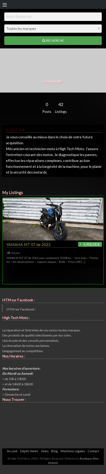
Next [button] (98, 215)
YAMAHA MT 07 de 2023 (28, 244)
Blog (54, 451)
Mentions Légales (72, 451)
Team (44, 451)
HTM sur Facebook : (21, 309)
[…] (83, 261)
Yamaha (15, 252)
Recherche (53, 40)
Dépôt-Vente (29, 451)
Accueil (12, 451)
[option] (53, 232)
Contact (93, 451)
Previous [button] (8, 215)
